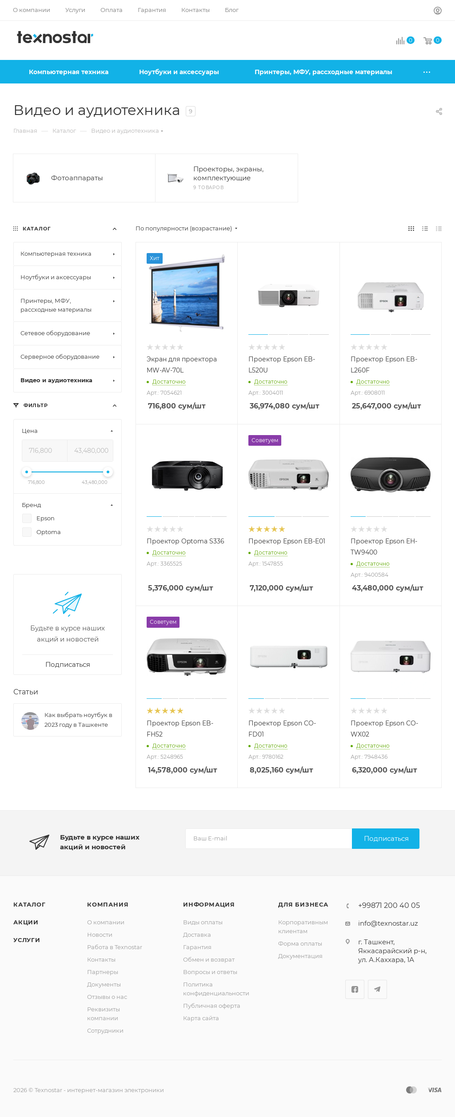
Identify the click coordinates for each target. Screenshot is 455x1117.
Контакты (101, 959)
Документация (300, 955)
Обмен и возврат (209, 959)
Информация (209, 904)
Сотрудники (105, 1030)
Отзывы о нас (107, 996)
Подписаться (386, 838)
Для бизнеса (303, 904)
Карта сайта (201, 1018)
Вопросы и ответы (210, 971)
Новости (99, 934)
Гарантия (197, 947)
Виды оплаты (203, 922)
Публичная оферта (211, 1005)
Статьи (25, 692)
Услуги (26, 939)
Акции (26, 922)
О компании (105, 922)
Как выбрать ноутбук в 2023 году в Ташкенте (78, 719)
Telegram (377, 989)
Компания (107, 904)
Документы (104, 984)
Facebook (354, 989)
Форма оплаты (300, 943)
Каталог (29, 904)
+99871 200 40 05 (389, 905)
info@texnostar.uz (388, 923)
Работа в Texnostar (114, 947)
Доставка (197, 934)
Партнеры (102, 971)
